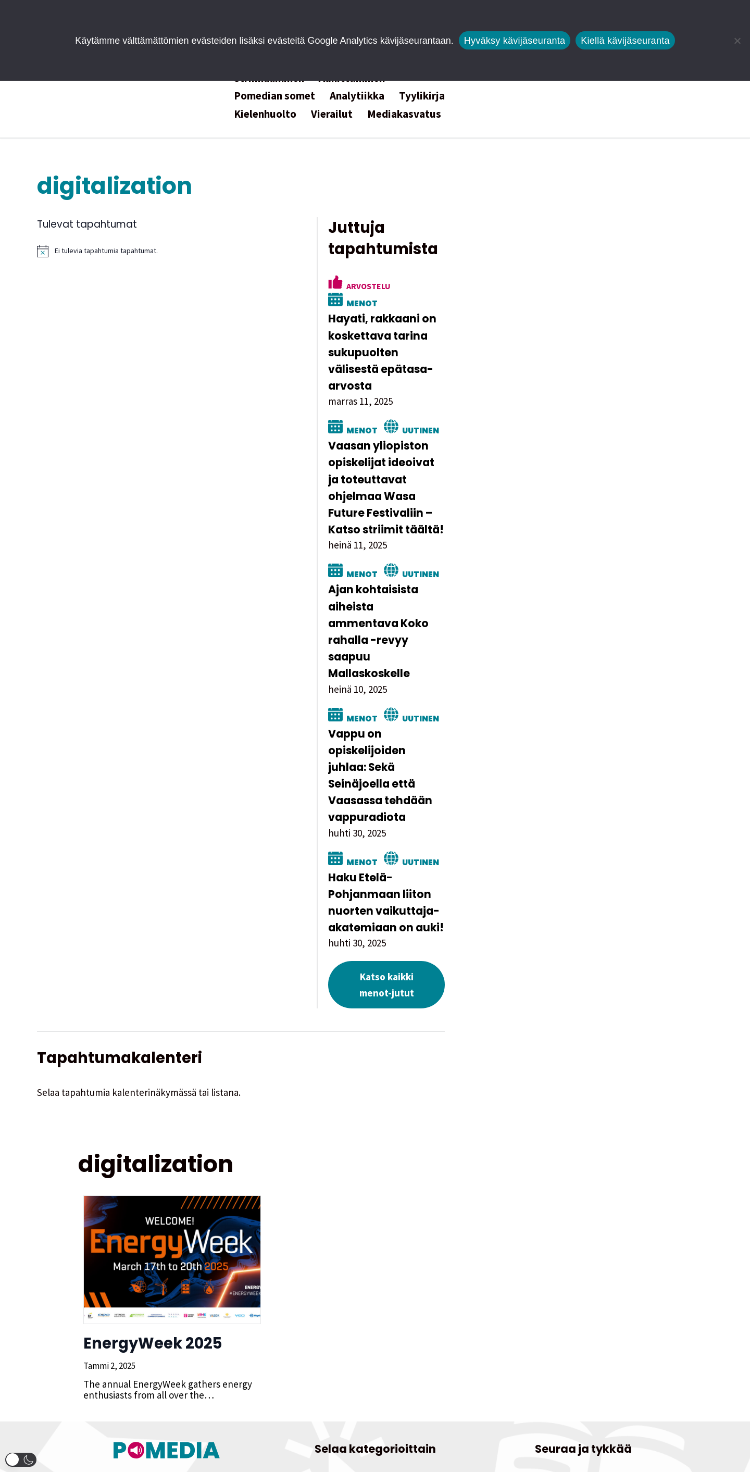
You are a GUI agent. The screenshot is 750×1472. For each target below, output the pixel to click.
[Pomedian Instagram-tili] (537, 1321)
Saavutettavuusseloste (583, 1417)
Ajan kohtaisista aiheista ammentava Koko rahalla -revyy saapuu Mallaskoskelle (577, 542)
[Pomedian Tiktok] (560, 1321)
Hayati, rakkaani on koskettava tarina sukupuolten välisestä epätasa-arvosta (561, 305)
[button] (20, 1460)
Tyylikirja (422, 96)
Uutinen (585, 375)
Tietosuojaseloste (583, 1400)
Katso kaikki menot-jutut (563, 821)
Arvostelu (533, 264)
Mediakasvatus (404, 114)
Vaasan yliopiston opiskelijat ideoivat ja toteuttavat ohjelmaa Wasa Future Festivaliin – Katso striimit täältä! (580, 424)
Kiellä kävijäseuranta (625, 40)
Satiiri (402, 1365)
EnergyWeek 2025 (147, 1172)
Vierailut (332, 114)
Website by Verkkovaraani (375, 1458)
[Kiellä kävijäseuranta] (737, 40)
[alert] (271, 251)
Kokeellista (379, 1343)
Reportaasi (352, 1365)
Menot (595, 264)
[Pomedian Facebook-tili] (630, 1321)
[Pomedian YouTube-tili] (583, 1321)
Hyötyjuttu (319, 1343)
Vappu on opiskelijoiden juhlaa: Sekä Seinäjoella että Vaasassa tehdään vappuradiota (568, 653)
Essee (369, 1322)
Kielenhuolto (265, 114)
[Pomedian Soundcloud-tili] (607, 1321)
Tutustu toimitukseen (167, 1387)
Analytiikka (357, 96)
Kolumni (435, 1343)
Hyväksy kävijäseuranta (515, 40)
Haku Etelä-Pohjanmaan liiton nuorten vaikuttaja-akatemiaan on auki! (572, 755)
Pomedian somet (274, 96)
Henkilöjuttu (422, 1322)
